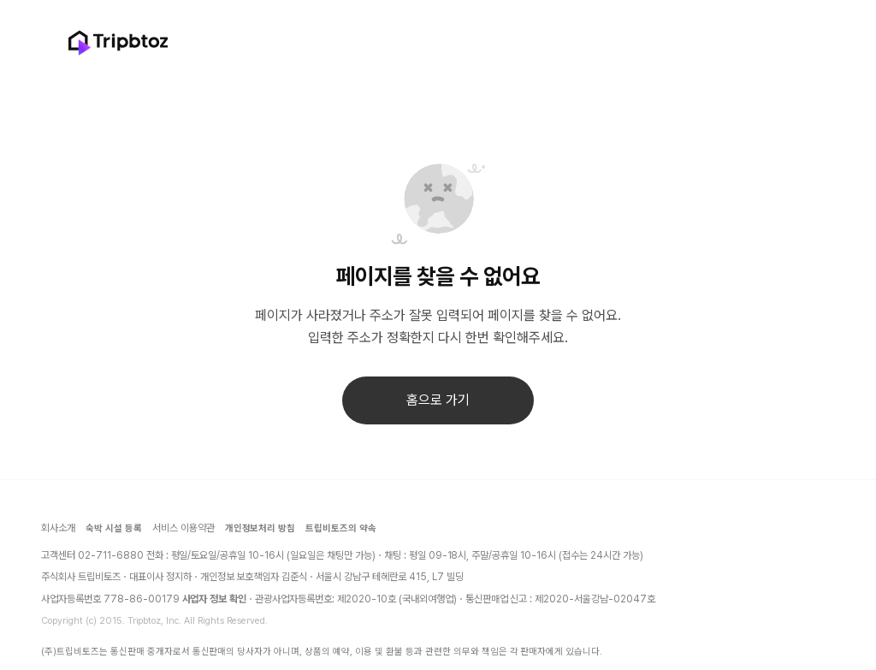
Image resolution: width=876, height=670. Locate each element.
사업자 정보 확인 (214, 599)
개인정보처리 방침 (260, 528)
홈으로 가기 (438, 400)
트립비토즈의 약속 (340, 528)
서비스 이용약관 (183, 528)
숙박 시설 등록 (114, 528)
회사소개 (58, 528)
